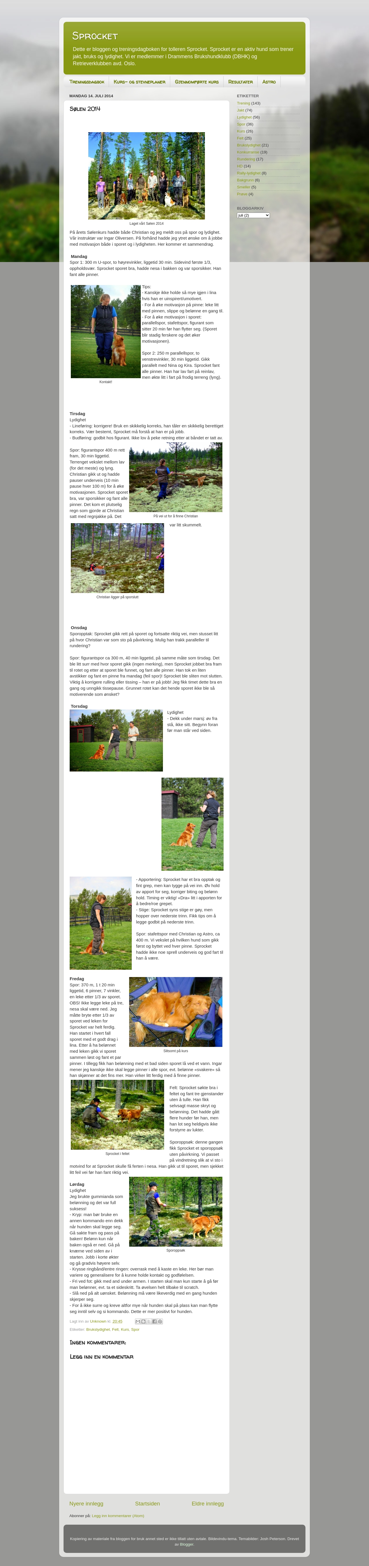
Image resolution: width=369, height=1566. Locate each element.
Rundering (246, 159)
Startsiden (147, 1503)
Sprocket (95, 35)
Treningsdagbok (86, 82)
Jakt (240, 110)
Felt (115, 1329)
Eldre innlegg (208, 1503)
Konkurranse (248, 152)
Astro (269, 82)
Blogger (186, 1544)
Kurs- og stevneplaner (139, 82)
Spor (135, 1329)
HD (240, 166)
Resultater (240, 82)
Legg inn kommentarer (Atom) (118, 1516)
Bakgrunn (245, 180)
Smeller (243, 187)
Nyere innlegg (86, 1503)
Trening (243, 103)
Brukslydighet (98, 1329)
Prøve (242, 194)
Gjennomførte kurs (197, 82)
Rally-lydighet (249, 173)
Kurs (125, 1329)
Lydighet (244, 117)
